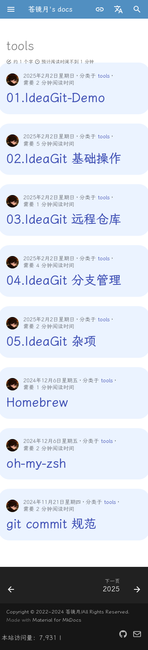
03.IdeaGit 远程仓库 (63, 219)
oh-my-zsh (36, 463)
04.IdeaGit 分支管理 (63, 280)
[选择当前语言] (118, 9)
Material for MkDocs (56, 620)
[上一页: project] (11, 587)
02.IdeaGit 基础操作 (63, 158)
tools (104, 76)
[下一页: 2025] (120, 587)
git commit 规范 (51, 523)
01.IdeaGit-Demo (55, 97)
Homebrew (36, 402)
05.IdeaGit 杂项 (51, 341)
